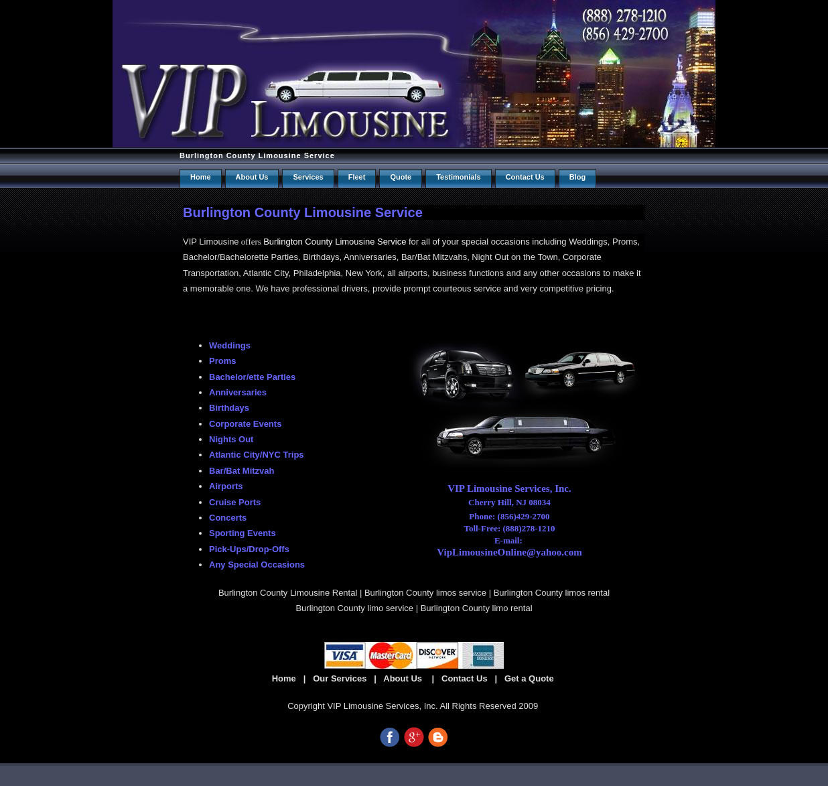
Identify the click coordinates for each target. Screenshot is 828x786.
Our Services (340, 678)
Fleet (357, 177)
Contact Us (464, 678)
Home (200, 177)
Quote (400, 177)
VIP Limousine (211, 242)
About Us (252, 177)
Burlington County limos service (425, 593)
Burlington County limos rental (552, 593)
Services (308, 177)
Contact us (525, 177)
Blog (577, 177)
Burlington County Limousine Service (257, 155)
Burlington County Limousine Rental (287, 593)
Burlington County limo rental (477, 608)
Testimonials (458, 177)
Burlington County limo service (354, 608)
